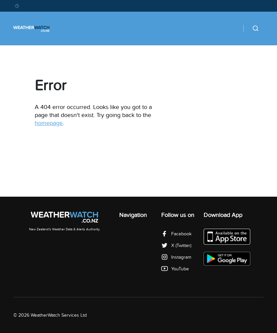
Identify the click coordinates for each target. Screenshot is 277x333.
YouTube (175, 269)
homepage (49, 123)
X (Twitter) (176, 245)
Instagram (176, 257)
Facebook (176, 234)
